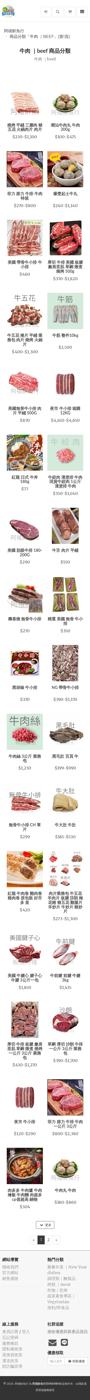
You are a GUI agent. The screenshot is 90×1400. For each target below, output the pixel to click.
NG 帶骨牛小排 (65, 687)
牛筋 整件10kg (65, 335)
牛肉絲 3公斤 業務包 (25, 758)
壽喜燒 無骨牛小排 (24, 618)
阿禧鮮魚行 (14, 30)
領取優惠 (76, 1361)
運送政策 (10, 1360)
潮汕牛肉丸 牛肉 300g (65, 127)
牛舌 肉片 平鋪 (65, 550)
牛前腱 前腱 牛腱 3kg (65, 977)
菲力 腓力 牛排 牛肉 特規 (24, 196)
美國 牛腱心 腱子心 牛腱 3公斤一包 (25, 977)
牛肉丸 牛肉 (65, 1190)
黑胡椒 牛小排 (24, 687)
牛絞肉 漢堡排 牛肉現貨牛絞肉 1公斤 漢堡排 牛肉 (65, 482)
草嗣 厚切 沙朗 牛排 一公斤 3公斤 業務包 (65, 1049)
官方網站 (10, 1272)
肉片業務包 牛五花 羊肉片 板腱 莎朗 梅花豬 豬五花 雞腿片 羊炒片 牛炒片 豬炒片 (65, 902)
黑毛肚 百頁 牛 (65, 756)
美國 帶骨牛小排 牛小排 (25, 264)
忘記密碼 (10, 1337)
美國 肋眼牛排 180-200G (24, 552)
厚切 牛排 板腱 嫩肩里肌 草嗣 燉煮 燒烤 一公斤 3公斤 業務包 (24, 1051)
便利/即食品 (58, 1307)
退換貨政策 (12, 1354)
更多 (45, 1225)
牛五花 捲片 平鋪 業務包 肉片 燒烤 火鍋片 (24, 340)
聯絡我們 (10, 1267)
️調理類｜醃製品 (61, 1278)
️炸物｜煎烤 (57, 1290)
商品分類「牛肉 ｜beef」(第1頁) (40, 36)
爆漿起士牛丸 (65, 193)
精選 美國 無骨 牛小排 (65, 621)
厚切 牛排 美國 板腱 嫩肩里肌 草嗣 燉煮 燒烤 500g (65, 267)
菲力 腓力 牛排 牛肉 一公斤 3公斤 (65, 1124)
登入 (26, 1331)
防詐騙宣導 (12, 1366)
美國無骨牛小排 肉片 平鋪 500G (24, 410)
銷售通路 (10, 1278)
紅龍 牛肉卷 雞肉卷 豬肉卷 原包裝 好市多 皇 (25, 898)
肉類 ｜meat (59, 1284)
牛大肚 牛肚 (65, 824)
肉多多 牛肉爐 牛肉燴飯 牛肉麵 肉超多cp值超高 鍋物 (25, 1195)
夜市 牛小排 (24, 1121)
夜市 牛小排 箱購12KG (65, 410)
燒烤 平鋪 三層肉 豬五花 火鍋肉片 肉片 (24, 127)
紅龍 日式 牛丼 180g (25, 479)
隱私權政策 (12, 1348)
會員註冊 (10, 1331)
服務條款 (10, 1343)
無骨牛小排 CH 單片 (25, 827)
